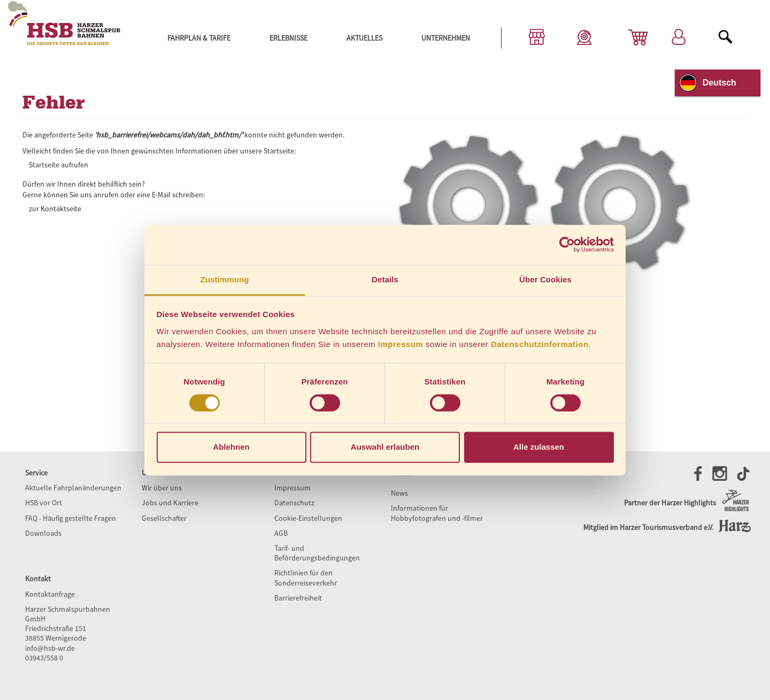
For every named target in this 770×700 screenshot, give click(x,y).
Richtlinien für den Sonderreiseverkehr (305, 577)
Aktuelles (364, 38)
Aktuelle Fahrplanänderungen (73, 488)
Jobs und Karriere (170, 502)
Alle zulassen (538, 447)
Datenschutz (294, 502)
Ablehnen (231, 447)
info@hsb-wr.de (50, 648)
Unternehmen (445, 38)
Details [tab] (385, 279)
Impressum (401, 344)
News (399, 493)
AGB (281, 533)
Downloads (43, 533)
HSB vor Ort (43, 502)
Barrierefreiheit (298, 598)
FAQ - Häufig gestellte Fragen (70, 518)
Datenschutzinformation (540, 344)
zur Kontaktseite (55, 208)
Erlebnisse (288, 38)
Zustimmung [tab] (225, 279)
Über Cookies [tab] (545, 279)
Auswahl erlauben (385, 447)
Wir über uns (162, 488)
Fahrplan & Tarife (198, 38)
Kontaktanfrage (50, 594)
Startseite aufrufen (58, 165)
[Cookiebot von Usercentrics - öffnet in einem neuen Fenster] (567, 244)
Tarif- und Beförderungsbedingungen (317, 553)
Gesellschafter (164, 518)
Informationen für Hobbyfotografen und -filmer (437, 512)
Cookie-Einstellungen (308, 518)
